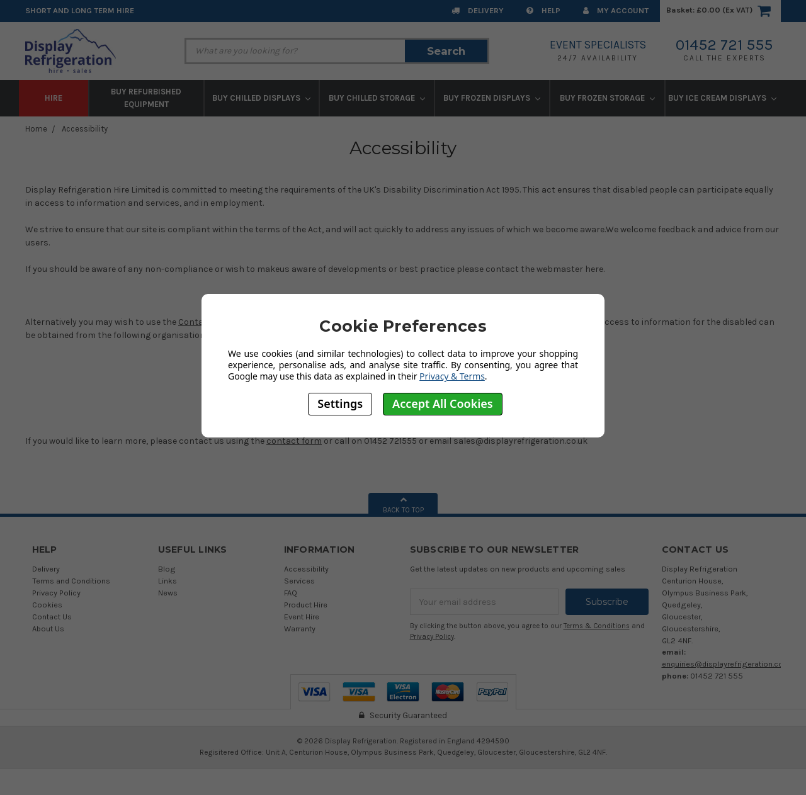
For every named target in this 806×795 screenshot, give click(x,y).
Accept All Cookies (442, 403)
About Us (48, 628)
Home (36, 128)
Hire (53, 98)
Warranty (299, 628)
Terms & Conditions (597, 626)
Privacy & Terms (452, 376)
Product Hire (305, 604)
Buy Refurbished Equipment (146, 98)
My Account (616, 10)
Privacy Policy (56, 592)
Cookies (47, 604)
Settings (340, 403)
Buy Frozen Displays (491, 98)
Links (167, 580)
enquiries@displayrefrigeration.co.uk (727, 663)
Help (543, 10)
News (168, 592)
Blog (167, 568)
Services (299, 580)
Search (446, 51)
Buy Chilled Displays (261, 98)
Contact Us (52, 616)
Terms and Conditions (71, 580)
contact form (294, 441)
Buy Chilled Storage (377, 98)
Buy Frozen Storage (607, 98)
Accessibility (85, 128)
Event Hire (301, 616)
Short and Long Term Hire (79, 10)
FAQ (290, 592)
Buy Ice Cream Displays (722, 98)
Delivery (477, 10)
